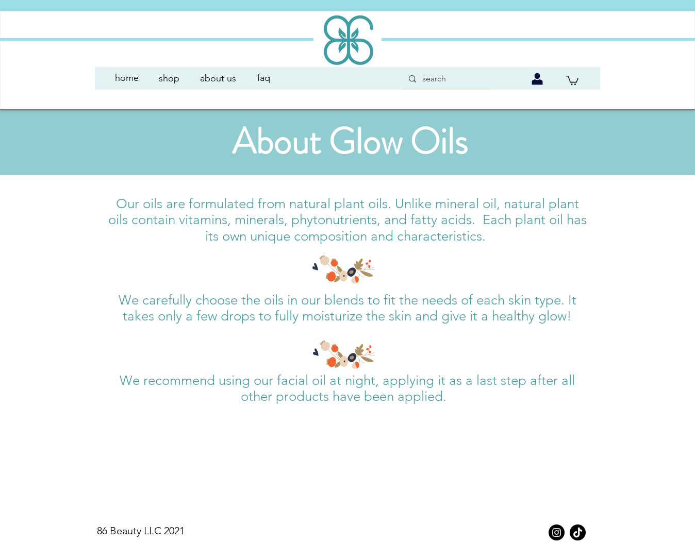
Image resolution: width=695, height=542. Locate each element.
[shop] (169, 79)
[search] (445, 79)
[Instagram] (557, 532)
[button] (126, 78)
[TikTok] (578, 532)
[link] (572, 80)
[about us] (218, 79)
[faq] (263, 78)
